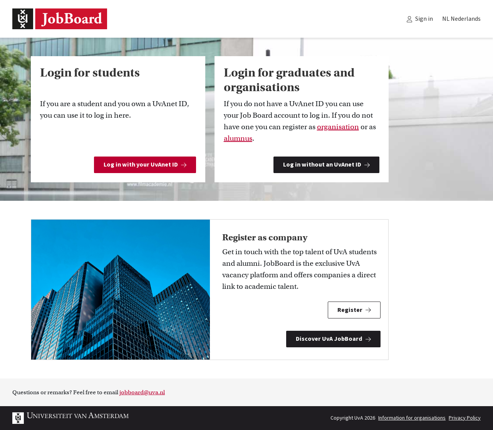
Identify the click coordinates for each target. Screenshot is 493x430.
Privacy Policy (465, 418)
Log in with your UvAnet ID (145, 164)
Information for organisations (412, 418)
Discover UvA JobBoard (333, 339)
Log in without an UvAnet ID (326, 164)
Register (354, 310)
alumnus (238, 138)
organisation (338, 126)
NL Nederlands (461, 19)
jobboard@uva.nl (142, 392)
